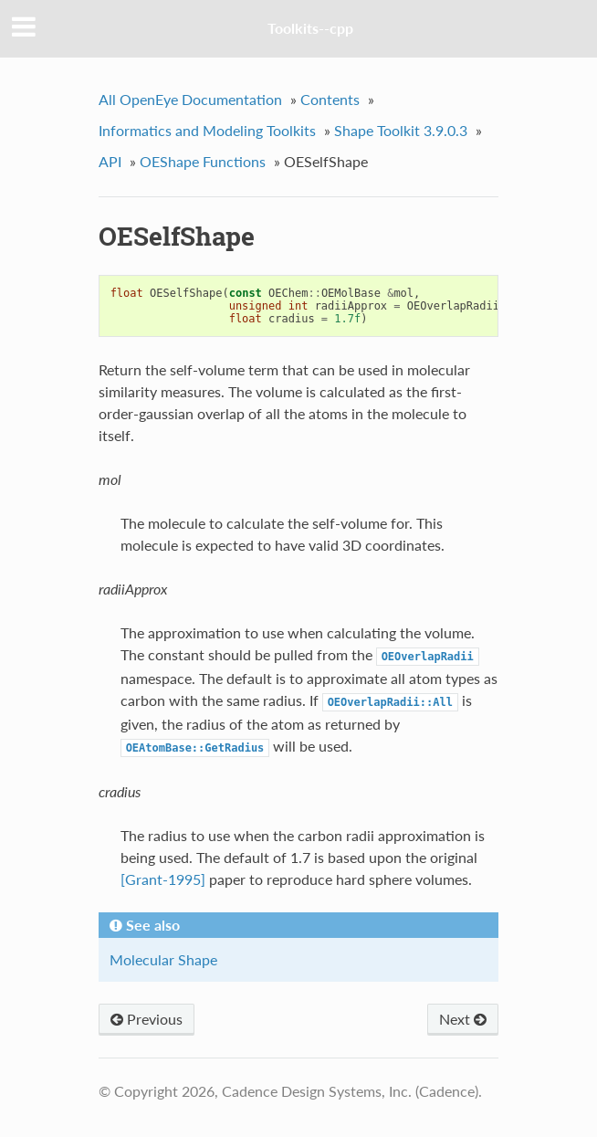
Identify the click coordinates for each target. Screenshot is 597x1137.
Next (463, 1018)
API (110, 161)
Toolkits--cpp (310, 28)
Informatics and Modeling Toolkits (207, 130)
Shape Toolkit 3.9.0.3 (400, 130)
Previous (146, 1018)
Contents (330, 99)
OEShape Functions (203, 161)
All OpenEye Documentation (190, 99)
